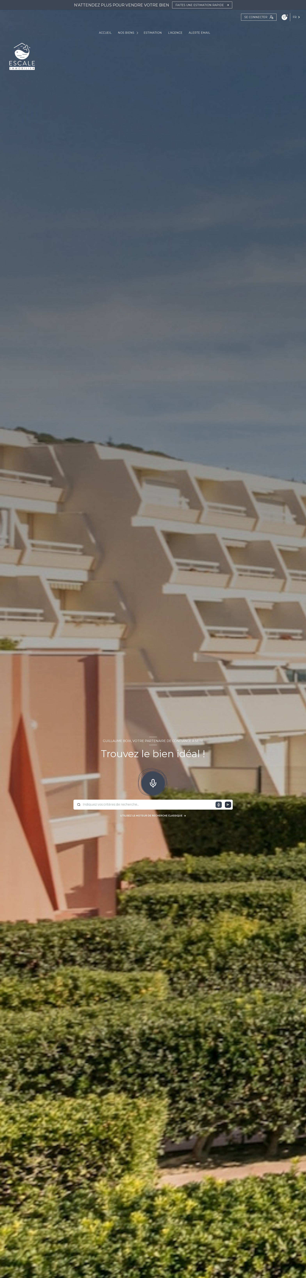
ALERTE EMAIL (199, 32)
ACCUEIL (105, 32)
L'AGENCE (175, 32)
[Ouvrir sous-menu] (138, 33)
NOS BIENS (126, 32)
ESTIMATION (153, 32)
